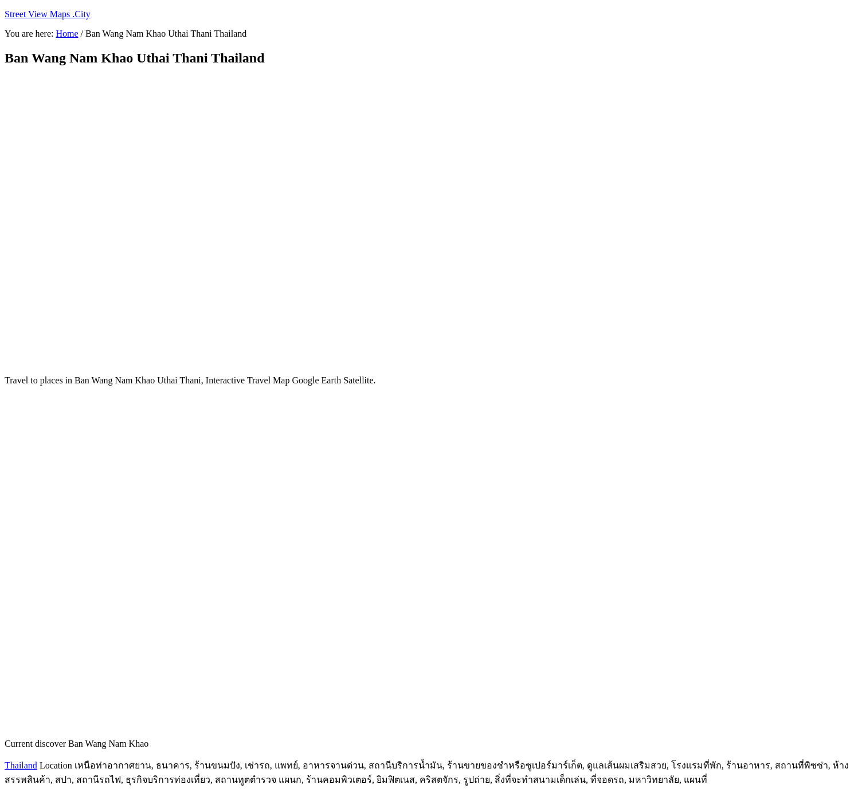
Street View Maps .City (48, 14)
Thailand (21, 765)
